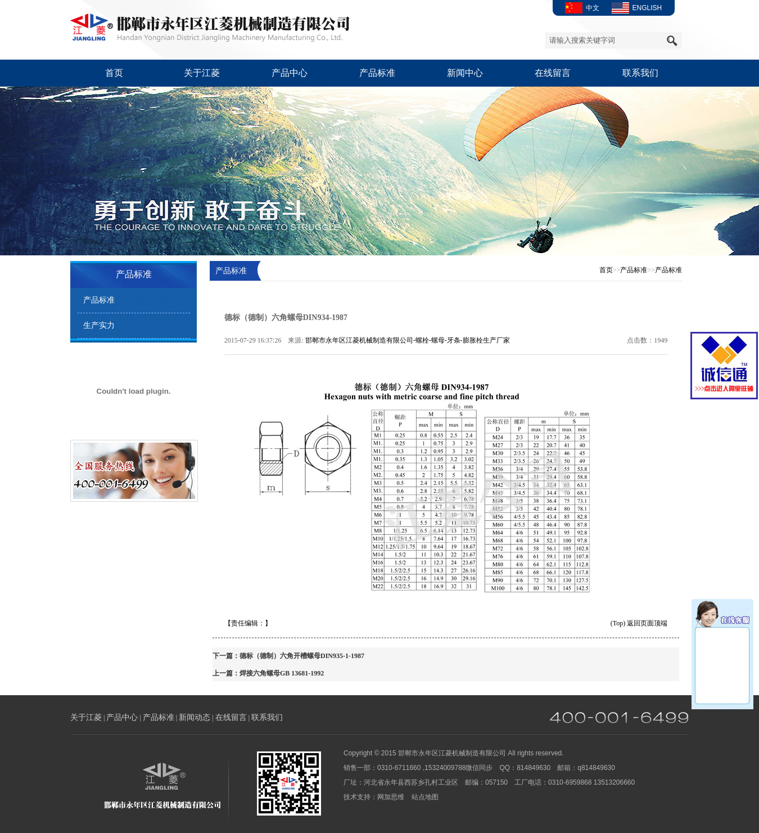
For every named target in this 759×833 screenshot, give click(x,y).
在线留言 (553, 73)
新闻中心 (465, 73)
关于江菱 (202, 73)
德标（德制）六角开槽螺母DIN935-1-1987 (302, 656)
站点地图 (425, 797)
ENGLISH (635, 8)
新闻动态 (194, 717)
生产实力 (99, 325)
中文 (580, 8)
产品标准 (377, 73)
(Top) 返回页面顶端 (639, 623)
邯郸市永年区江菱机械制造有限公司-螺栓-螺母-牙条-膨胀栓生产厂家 (407, 340)
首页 (114, 73)
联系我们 (640, 73)
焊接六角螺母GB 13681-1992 (282, 673)
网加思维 (390, 797)
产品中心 (290, 73)
